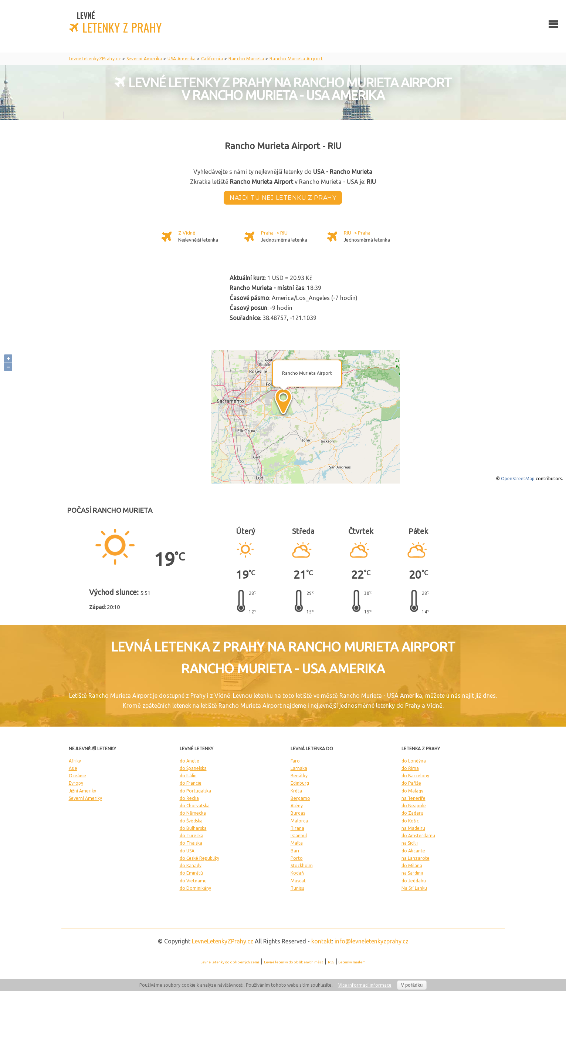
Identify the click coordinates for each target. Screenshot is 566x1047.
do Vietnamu (193, 880)
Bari (295, 850)
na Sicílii (409, 843)
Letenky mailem (352, 962)
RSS (331, 962)
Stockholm (302, 865)
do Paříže (411, 783)
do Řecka (189, 798)
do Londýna (413, 760)
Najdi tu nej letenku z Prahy (283, 197)
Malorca (299, 820)
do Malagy (412, 790)
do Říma (410, 768)
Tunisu (297, 888)
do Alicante (413, 850)
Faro (295, 760)
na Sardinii (412, 873)
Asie (73, 768)
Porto (297, 858)
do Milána (411, 865)
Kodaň (297, 873)
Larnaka (299, 768)
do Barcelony (415, 775)
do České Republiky (199, 858)
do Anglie (189, 760)
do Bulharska (193, 828)
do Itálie (188, 775)
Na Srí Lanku (414, 888)
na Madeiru (413, 828)
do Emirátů (191, 873)
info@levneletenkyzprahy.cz (372, 941)
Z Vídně (186, 232)
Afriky (75, 760)
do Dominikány (195, 888)
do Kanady (190, 865)
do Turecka (191, 835)
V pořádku (412, 985)
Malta (297, 843)
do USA (187, 850)
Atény (297, 805)
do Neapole (413, 805)
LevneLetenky (222, 941)
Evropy (76, 783)
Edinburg (300, 783)
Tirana (297, 828)
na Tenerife (413, 798)
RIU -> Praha (357, 232)
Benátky (299, 775)
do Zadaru (412, 813)
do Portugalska (195, 790)
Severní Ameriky (85, 798)
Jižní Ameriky (82, 790)
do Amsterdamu (418, 835)
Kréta (296, 790)
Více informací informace (365, 985)
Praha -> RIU (274, 232)
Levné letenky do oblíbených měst (293, 962)
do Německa (193, 813)
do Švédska (191, 820)
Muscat (298, 880)
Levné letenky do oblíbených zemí (229, 962)
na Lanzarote (415, 858)
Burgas (298, 813)
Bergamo (300, 798)
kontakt (321, 941)
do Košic (410, 820)
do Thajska (191, 843)
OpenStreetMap (518, 478)
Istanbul (299, 835)
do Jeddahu (413, 880)
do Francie (190, 783)
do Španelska (193, 768)
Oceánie (77, 775)
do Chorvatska (195, 805)
